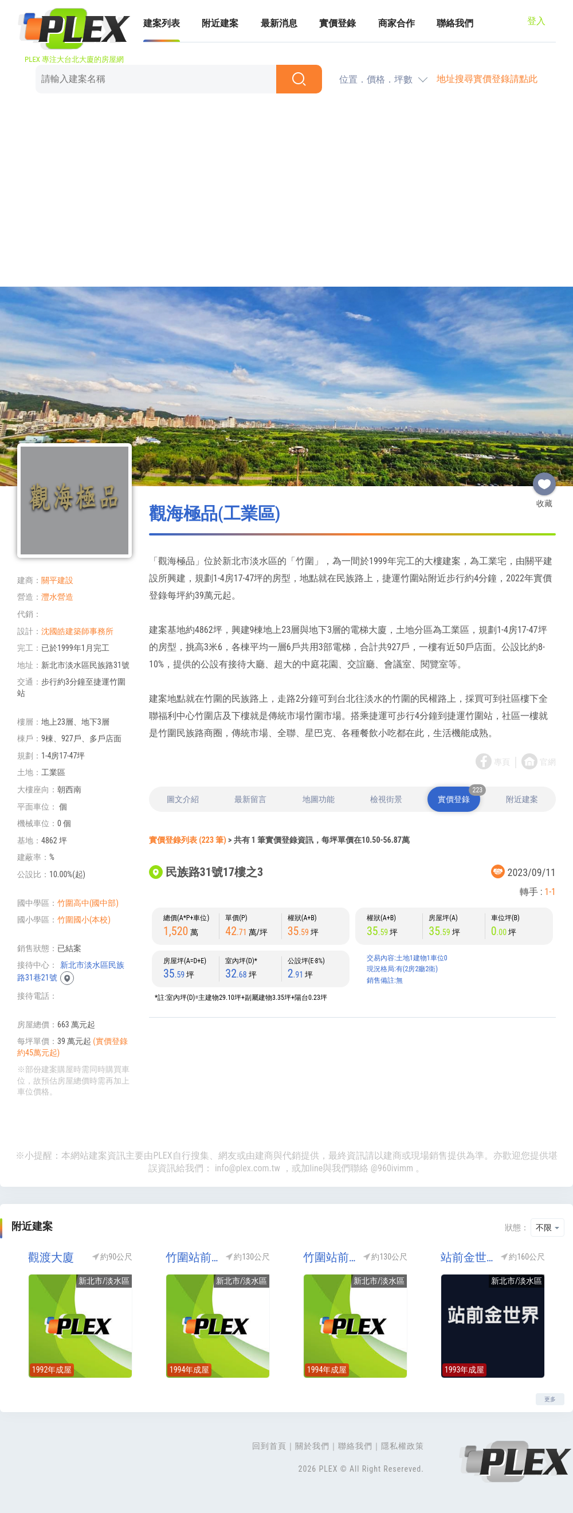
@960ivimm (392, 1168)
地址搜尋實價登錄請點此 (487, 78)
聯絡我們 (455, 23)
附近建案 (220, 23)
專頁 (502, 762)
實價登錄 (337, 23)
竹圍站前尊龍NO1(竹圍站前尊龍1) (192, 1257)
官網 (548, 762)
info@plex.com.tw (247, 1168)
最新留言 (250, 799)
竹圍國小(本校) (84, 919)
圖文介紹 (183, 799)
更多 (550, 1399)
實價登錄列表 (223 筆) (187, 840)
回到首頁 (269, 1446)
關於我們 (312, 1446)
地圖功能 (319, 799)
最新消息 (279, 23)
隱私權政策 (402, 1446)
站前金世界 (467, 1257)
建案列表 (161, 23)
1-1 (550, 891)
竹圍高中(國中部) (88, 903)
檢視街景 (386, 799)
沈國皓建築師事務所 (77, 631)
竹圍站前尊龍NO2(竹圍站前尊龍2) (329, 1257)
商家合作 (396, 23)
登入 (536, 20)
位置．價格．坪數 (376, 79)
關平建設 (57, 580)
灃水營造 (57, 596)
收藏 (544, 479)
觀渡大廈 (51, 1257)
